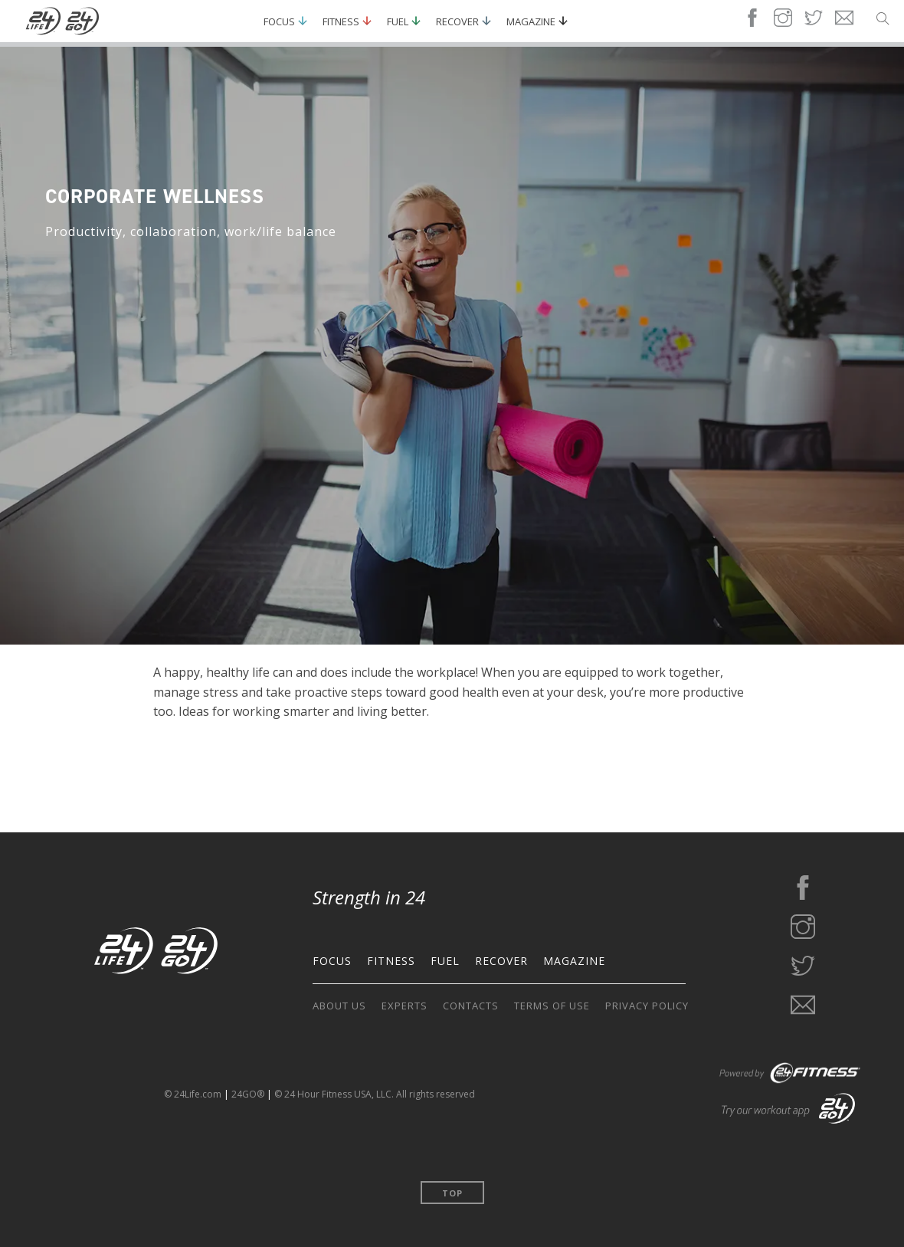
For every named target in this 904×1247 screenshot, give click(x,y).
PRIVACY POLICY (647, 1005)
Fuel (397, 21)
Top (452, 1193)
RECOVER (501, 960)
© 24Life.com (192, 1094)
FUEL (445, 960)
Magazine (530, 21)
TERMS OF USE (552, 1005)
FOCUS (332, 960)
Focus (279, 21)
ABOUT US (339, 1005)
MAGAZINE (574, 960)
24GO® (247, 1094)
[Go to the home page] (157, 953)
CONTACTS (471, 1005)
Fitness (341, 21)
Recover (457, 21)
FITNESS (391, 960)
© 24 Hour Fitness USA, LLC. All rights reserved (374, 1094)
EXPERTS (404, 1005)
